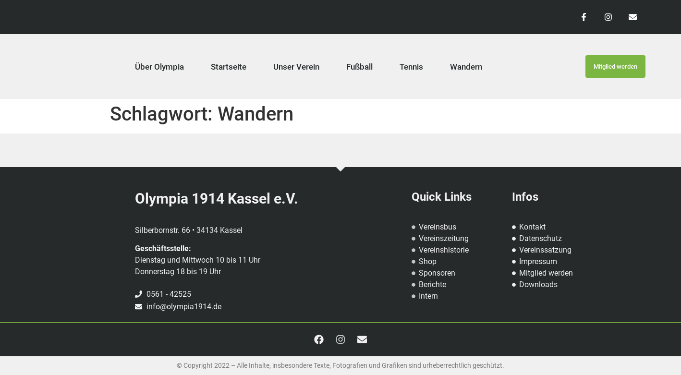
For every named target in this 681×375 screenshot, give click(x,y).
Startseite (228, 67)
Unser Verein (296, 67)
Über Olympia (159, 67)
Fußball (359, 67)
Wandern (466, 67)
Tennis (411, 67)
